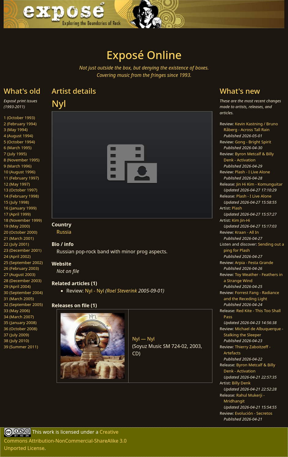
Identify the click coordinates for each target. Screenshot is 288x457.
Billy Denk (241, 383)
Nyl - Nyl (94, 290)
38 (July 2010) (16, 340)
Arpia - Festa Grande (254, 262)
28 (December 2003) (22, 280)
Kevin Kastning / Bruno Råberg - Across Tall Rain (251, 127)
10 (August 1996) (19, 172)
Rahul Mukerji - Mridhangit (244, 398)
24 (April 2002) (17, 256)
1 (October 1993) (19, 117)
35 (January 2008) (20, 322)
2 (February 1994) (20, 124)
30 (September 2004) (23, 292)
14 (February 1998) (21, 196)
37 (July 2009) (16, 335)
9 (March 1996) (18, 166)
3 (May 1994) (16, 129)
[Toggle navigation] (49, 37)
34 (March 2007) (19, 316)
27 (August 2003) (19, 274)
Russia (64, 231)
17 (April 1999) (17, 214)
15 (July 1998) (16, 202)
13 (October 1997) (20, 190)
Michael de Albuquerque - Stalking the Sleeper (253, 332)
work (48, 432)
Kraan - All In (247, 232)
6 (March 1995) (18, 147)
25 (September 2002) (23, 262)
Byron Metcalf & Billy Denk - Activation (249, 157)
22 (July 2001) (16, 244)
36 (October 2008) (20, 328)
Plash (237, 208)
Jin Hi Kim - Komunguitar (259, 184)
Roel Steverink (122, 290)
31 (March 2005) (19, 298)
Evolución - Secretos (253, 413)
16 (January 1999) (20, 208)
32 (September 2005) (23, 304)
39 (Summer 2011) (21, 346)
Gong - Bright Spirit (253, 142)
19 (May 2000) (17, 226)
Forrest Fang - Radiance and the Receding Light (251, 295)
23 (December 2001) (22, 250)
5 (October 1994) (19, 142)
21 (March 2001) (19, 238)
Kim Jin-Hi (241, 220)
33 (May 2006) (17, 310)
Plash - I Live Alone (252, 172)
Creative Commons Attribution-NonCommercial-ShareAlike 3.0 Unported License (65, 440)
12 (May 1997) (17, 184)
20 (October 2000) (20, 232)
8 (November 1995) (21, 160)
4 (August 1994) (18, 135)
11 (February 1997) (21, 178)
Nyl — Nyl (143, 338)
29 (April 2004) (17, 286)
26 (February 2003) (21, 268)
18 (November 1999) (23, 220)
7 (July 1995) (15, 154)
